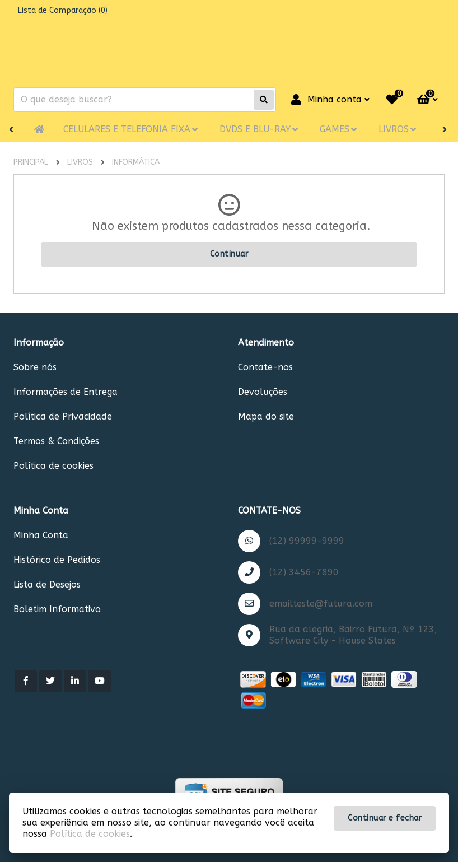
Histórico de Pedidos (56, 560)
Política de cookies (53, 465)
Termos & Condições (56, 441)
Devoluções (262, 391)
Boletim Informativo (57, 609)
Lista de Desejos (47, 584)
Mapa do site (266, 416)
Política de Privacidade (62, 416)
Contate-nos (265, 367)
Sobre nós (35, 367)
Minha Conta (40, 535)
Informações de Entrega (65, 391)
